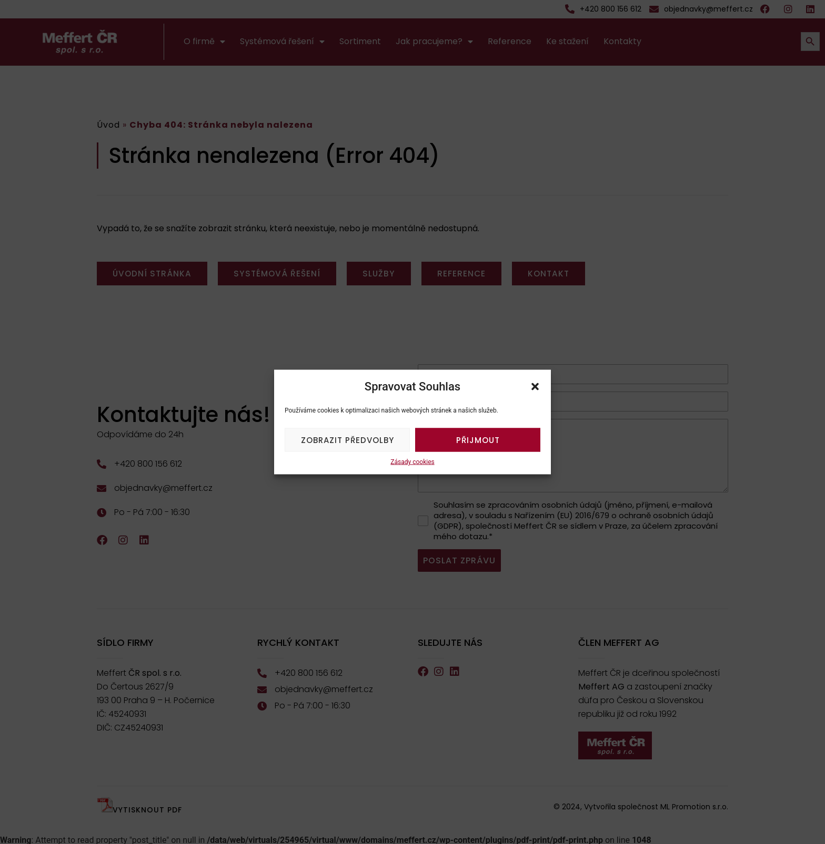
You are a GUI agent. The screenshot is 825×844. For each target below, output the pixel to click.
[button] (535, 386)
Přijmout (478, 439)
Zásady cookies (412, 462)
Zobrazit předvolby (347, 439)
